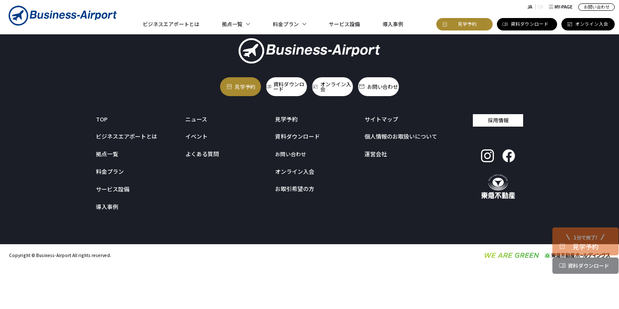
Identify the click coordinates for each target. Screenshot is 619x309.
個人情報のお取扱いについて (398, 131)
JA (530, 6)
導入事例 (393, 23)
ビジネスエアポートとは (171, 23)
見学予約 (222, 84)
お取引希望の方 (293, 183)
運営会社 (375, 149)
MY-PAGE (561, 6)
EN (541, 6)
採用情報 (498, 115)
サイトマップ (380, 114)
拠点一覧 (232, 23)
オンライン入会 (348, 84)
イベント (195, 131)
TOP (101, 114)
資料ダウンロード (286, 84)
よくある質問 (200, 149)
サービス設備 (344, 23)
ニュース (195, 114)
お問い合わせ (597, 6)
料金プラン (286, 23)
